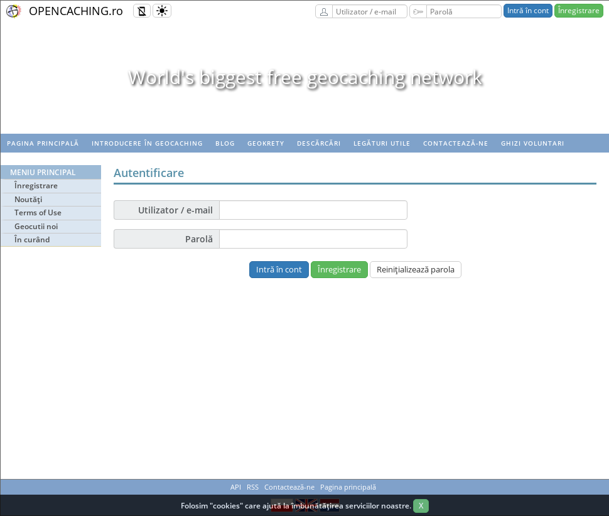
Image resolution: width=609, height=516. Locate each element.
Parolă (199, 239)
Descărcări (319, 143)
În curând (32, 239)
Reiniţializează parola (416, 269)
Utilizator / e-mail (175, 210)
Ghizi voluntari (532, 143)
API (235, 487)
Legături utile (382, 143)
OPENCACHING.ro (76, 10)
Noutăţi (28, 199)
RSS (253, 487)
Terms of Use (38, 212)
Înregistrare (579, 10)
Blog (225, 143)
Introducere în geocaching (147, 143)
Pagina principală (43, 143)
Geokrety (265, 143)
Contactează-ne (455, 143)
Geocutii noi (36, 226)
